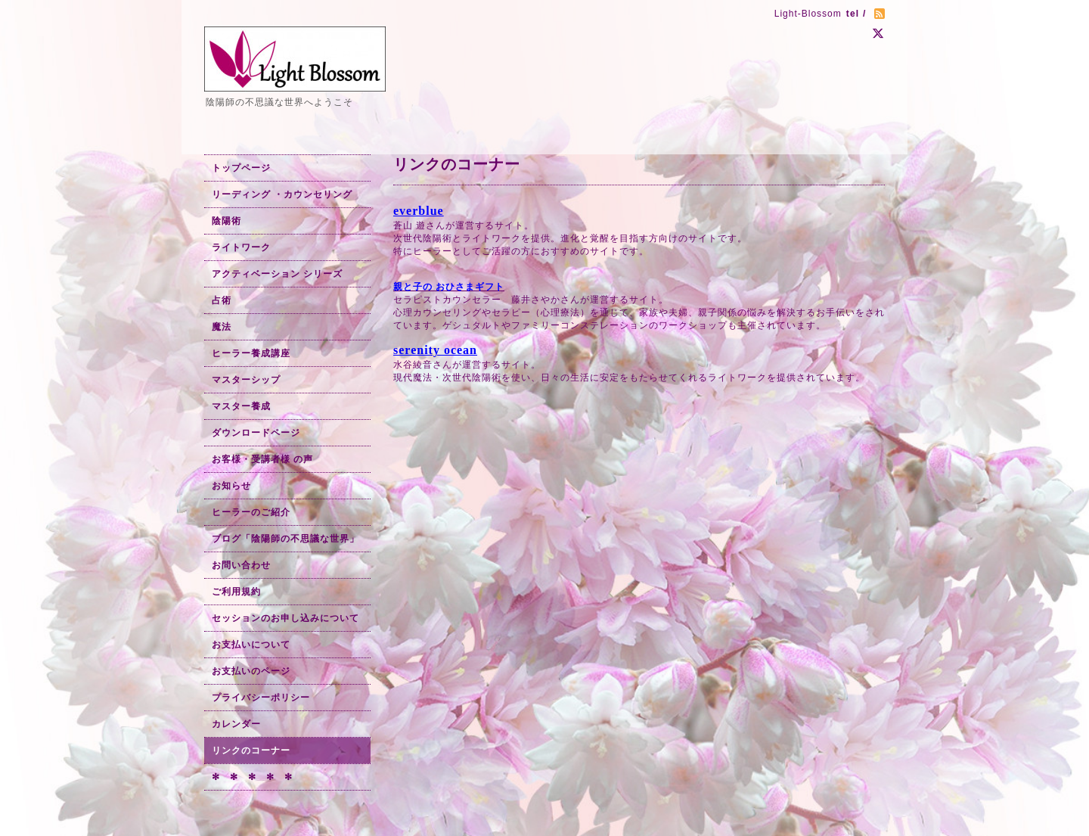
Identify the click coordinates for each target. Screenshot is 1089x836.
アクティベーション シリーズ (277, 274)
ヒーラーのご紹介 (251, 512)
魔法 (221, 327)
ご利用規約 (236, 591)
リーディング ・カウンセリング (282, 194)
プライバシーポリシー (261, 697)
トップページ (241, 168)
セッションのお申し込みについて (285, 618)
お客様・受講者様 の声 (262, 459)
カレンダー (236, 724)
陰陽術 (226, 221)
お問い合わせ (241, 565)
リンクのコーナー (251, 750)
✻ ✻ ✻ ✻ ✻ (252, 777)
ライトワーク (241, 247)
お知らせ (231, 485)
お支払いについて (251, 644)
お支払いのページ (251, 671)
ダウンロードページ (256, 432)
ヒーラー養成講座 (251, 353)
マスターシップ (246, 379)
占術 (221, 300)
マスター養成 (241, 406)
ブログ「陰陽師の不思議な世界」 (285, 538)
